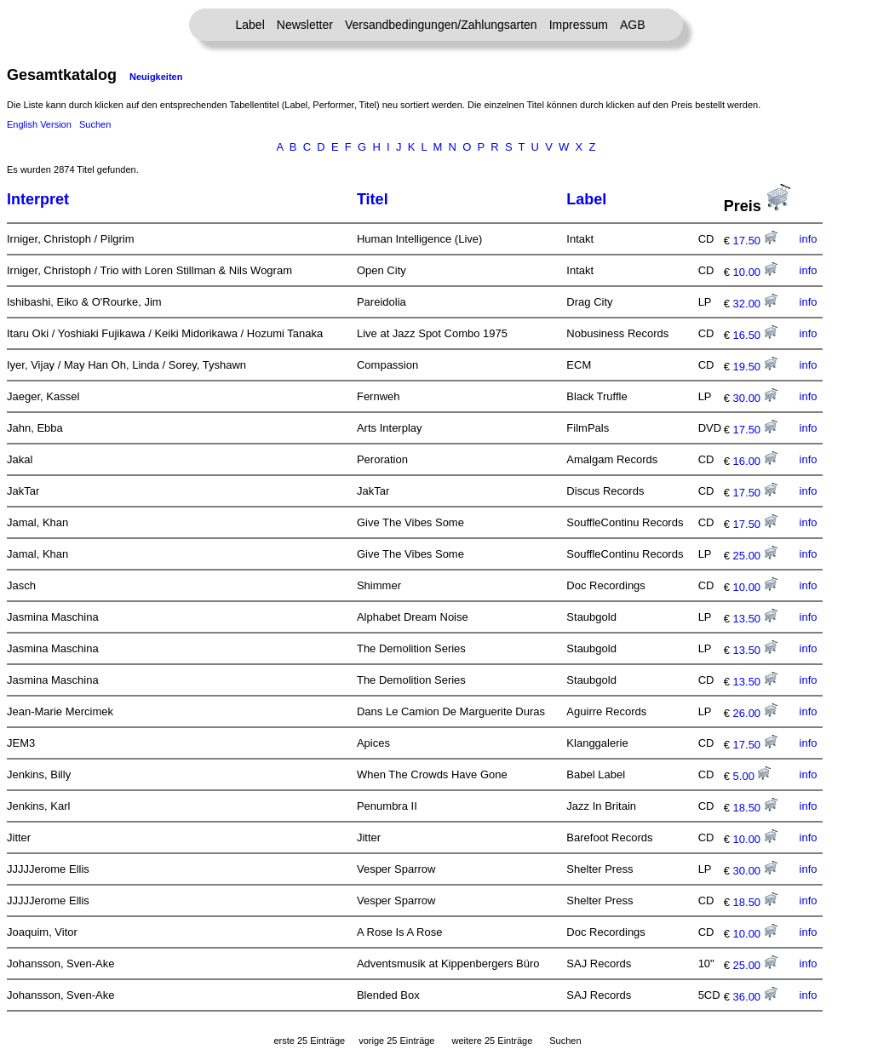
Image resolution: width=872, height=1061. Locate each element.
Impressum (578, 25)
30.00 (755, 398)
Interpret (38, 199)
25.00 (755, 555)
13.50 (755, 618)
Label (250, 25)
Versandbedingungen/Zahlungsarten (441, 25)
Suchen (95, 124)
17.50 (755, 240)
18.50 (755, 807)
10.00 (755, 272)
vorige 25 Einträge (396, 1040)
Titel (372, 199)
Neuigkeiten (155, 77)
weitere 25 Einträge (491, 1040)
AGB (632, 25)
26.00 (755, 713)
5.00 (752, 776)
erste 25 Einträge (309, 1040)
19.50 (755, 366)
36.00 (755, 996)
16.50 (755, 335)
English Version (39, 124)
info (809, 238)
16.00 (755, 461)
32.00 (755, 303)
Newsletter (305, 25)
